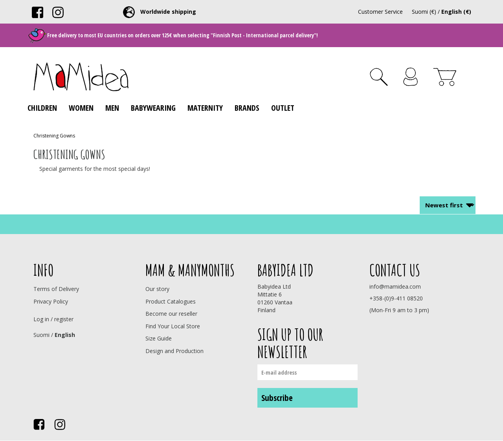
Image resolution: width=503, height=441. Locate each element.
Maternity (205, 107)
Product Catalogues (170, 301)
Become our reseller (171, 313)
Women (81, 107)
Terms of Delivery (56, 289)
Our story (157, 289)
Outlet (282, 107)
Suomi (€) (424, 11)
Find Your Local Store (172, 326)
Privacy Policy (50, 301)
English (65, 335)
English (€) (456, 11)
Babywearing (153, 107)
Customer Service (380, 11)
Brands (247, 107)
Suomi (41, 335)
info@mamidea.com (395, 286)
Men (112, 107)
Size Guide (158, 338)
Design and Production (174, 351)
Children (42, 107)
